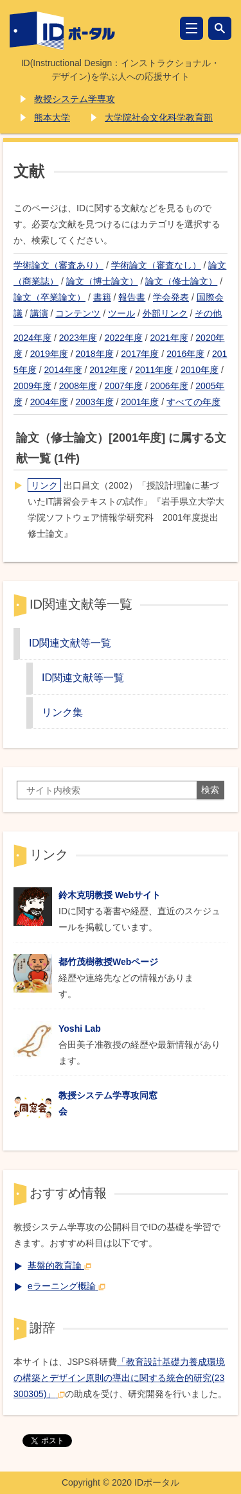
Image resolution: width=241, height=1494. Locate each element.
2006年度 (169, 386)
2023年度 (78, 338)
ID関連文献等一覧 (70, 642)
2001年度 (140, 402)
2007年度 (124, 386)
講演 (39, 313)
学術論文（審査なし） (156, 265)
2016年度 (185, 354)
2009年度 (32, 386)
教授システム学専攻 (74, 99)
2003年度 (95, 402)
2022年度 (124, 338)
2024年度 (32, 338)
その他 (208, 313)
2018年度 (95, 354)
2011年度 (154, 370)
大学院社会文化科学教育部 (159, 117)
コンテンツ (77, 313)
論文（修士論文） (181, 281)
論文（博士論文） (102, 281)
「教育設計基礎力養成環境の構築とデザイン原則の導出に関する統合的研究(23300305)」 (119, 1378)
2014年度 (63, 370)
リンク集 (62, 712)
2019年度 (49, 354)
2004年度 (49, 402)
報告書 (131, 297)
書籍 (102, 297)
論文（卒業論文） (49, 297)
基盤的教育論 (59, 1265)
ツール (121, 313)
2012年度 (108, 370)
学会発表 (171, 297)
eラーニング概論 (66, 1286)
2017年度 (140, 354)
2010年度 (200, 370)
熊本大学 (52, 117)
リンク (44, 485)
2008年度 (78, 386)
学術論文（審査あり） (58, 265)
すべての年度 (193, 402)
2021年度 (169, 338)
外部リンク (165, 313)
